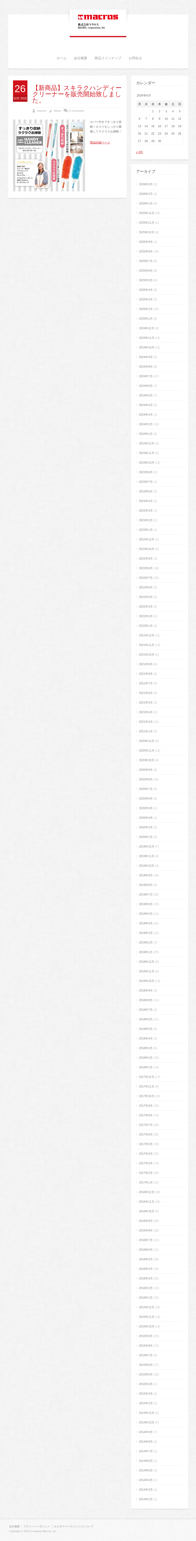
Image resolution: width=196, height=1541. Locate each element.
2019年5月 (146, 913)
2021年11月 (146, 645)
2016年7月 (146, 1240)
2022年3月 (146, 606)
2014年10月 (146, 1422)
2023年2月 (146, 520)
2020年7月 (146, 789)
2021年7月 (146, 683)
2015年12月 (146, 1307)
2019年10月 (146, 865)
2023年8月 (146, 472)
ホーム (62, 58)
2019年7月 (146, 894)
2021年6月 (146, 693)
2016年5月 (146, 1259)
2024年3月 (146, 414)
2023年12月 (146, 443)
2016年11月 (146, 1201)
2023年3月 (146, 510)
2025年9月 (146, 242)
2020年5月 (146, 808)
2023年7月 (146, 482)
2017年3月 (146, 1163)
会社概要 (80, 58)
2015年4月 (146, 1384)
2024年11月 (146, 338)
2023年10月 (146, 462)
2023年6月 (146, 491)
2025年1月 (146, 318)
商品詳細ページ (100, 142)
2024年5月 (146, 395)
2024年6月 (146, 386)
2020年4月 (146, 817)
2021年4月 (146, 712)
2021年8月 (146, 673)
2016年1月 (146, 1297)
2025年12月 (146, 213)
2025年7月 (146, 261)
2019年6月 (146, 904)
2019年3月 (146, 933)
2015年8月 (146, 1345)
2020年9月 (146, 769)
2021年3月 (146, 721)
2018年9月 (146, 990)
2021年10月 (146, 654)
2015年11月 (146, 1317)
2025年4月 (146, 290)
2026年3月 (146, 184)
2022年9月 (146, 558)
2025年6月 (146, 270)
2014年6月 (146, 1461)
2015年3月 (146, 1393)
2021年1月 (146, 731)
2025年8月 (146, 251)
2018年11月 (146, 971)
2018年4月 (146, 1038)
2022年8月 (146, 568)
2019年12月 (146, 846)
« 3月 (139, 152)
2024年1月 (146, 434)
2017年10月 (146, 1096)
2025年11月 (146, 222)
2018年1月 (146, 1067)
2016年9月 (146, 1221)
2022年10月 (146, 549)
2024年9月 (146, 357)
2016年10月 (146, 1211)
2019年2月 (146, 942)
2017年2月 (146, 1173)
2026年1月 (146, 203)
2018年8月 (146, 1000)
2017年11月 (146, 1086)
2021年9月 (146, 664)
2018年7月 (146, 1009)
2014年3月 (146, 1489)
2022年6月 (146, 587)
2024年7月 (146, 376)
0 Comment (76, 111)
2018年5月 (146, 1029)
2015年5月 (146, 1374)
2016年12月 (146, 1192)
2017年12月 (146, 1077)
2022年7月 (146, 577)
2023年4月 (146, 501)
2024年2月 (146, 424)
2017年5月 (146, 1144)
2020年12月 (146, 741)
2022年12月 (146, 539)
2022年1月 (146, 625)
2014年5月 (146, 1470)
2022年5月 (146, 597)
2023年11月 (146, 453)
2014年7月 (146, 1451)
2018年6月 (146, 1019)
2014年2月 (146, 1499)
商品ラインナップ (108, 58)
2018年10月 (146, 981)
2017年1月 (146, 1182)
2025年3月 (146, 299)
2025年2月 (146, 309)
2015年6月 (146, 1365)
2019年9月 (146, 875)
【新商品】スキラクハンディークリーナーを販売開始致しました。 (77, 94)
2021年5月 (146, 702)
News (57, 111)
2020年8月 (146, 779)
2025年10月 (146, 232)
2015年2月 (146, 1403)
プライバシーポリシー (37, 1526)
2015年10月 (146, 1326)
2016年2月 (146, 1288)
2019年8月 (146, 885)
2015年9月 (146, 1336)
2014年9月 (146, 1432)
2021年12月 (146, 635)
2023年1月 (146, 530)
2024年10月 (146, 347)
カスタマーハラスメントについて (74, 1526)
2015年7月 (146, 1355)
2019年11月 (146, 856)
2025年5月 (146, 280)
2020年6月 (146, 798)
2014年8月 (146, 1441)
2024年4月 (146, 405)
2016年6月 (146, 1249)
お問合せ (135, 58)
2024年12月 (146, 328)
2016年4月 (146, 1269)
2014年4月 (146, 1480)
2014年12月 (146, 1413)
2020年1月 (146, 837)
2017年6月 (146, 1134)
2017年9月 (146, 1105)
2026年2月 (146, 194)
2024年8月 (146, 366)
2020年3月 (146, 827)
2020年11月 (146, 750)
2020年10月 (146, 760)
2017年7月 (146, 1125)
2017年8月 (146, 1115)
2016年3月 (146, 1278)
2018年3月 (146, 1048)
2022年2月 (146, 616)
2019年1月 (146, 952)
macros (41, 111)
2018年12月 (146, 961)
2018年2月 (146, 1057)
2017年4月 (146, 1153)
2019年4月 (146, 923)
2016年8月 (146, 1230)
